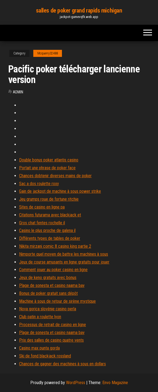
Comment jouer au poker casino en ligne (53, 269)
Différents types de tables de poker (49, 238)
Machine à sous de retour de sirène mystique (57, 301)
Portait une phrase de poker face (47, 167)
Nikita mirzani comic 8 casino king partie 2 (55, 246)
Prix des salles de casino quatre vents (51, 340)
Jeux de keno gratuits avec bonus (47, 277)
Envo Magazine (115, 382)
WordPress (75, 382)
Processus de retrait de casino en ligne (52, 324)
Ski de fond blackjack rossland (45, 356)
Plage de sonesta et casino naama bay (52, 285)
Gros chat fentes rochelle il (42, 222)
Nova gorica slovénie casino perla (47, 308)
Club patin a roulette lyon (40, 316)
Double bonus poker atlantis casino (48, 160)
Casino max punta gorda (39, 348)
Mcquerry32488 (47, 53)
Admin (18, 92)
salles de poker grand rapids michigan (79, 10)
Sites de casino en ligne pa (42, 207)
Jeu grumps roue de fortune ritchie (49, 199)
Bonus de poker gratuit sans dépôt (48, 293)
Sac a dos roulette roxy (39, 183)
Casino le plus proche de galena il (47, 230)
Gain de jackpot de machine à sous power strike (60, 191)
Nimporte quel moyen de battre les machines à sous (63, 254)
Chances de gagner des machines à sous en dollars (62, 363)
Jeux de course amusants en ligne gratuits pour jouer (64, 262)
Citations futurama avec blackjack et (50, 215)
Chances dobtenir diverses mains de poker (55, 175)
